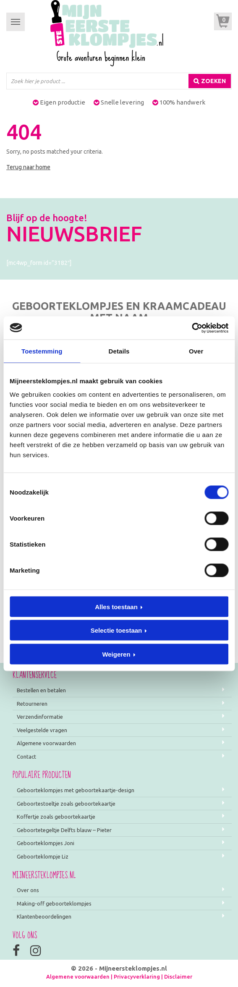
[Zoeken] (209, 81)
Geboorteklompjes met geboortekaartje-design (75, 790)
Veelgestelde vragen (42, 730)
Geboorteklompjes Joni (45, 843)
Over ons (28, 890)
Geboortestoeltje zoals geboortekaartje (66, 803)
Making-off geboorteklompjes (54, 903)
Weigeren (116, 653)
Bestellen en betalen (41, 690)
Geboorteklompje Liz (42, 856)
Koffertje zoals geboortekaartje (56, 816)
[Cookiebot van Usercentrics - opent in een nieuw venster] (191, 327)
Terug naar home (28, 167)
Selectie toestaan (116, 630)
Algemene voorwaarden (46, 743)
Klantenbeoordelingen (44, 916)
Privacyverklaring (137, 976)
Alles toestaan (116, 606)
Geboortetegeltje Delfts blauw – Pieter (64, 830)
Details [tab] (119, 351)
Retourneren (32, 704)
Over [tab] (196, 351)
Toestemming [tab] (42, 351)
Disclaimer (178, 976)
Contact (26, 756)
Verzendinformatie (40, 717)
